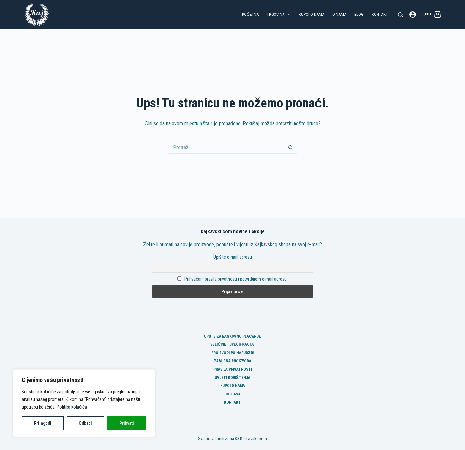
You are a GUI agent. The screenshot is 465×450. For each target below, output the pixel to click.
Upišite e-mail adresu (232, 257)
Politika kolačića (72, 407)
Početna (250, 14)
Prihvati (126, 423)
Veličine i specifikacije (232, 344)
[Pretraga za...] (226, 147)
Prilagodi (42, 423)
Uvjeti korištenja (232, 377)
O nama (339, 14)
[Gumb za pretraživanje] (290, 147)
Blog (359, 14)
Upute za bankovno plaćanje (232, 336)
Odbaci (85, 423)
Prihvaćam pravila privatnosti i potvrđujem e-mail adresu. (236, 278)
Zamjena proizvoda (232, 361)
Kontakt (380, 14)
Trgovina (280, 14)
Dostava (232, 394)
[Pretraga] (400, 14)
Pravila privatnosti (232, 369)
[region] (84, 403)
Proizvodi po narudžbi (232, 353)
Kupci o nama (311, 14)
